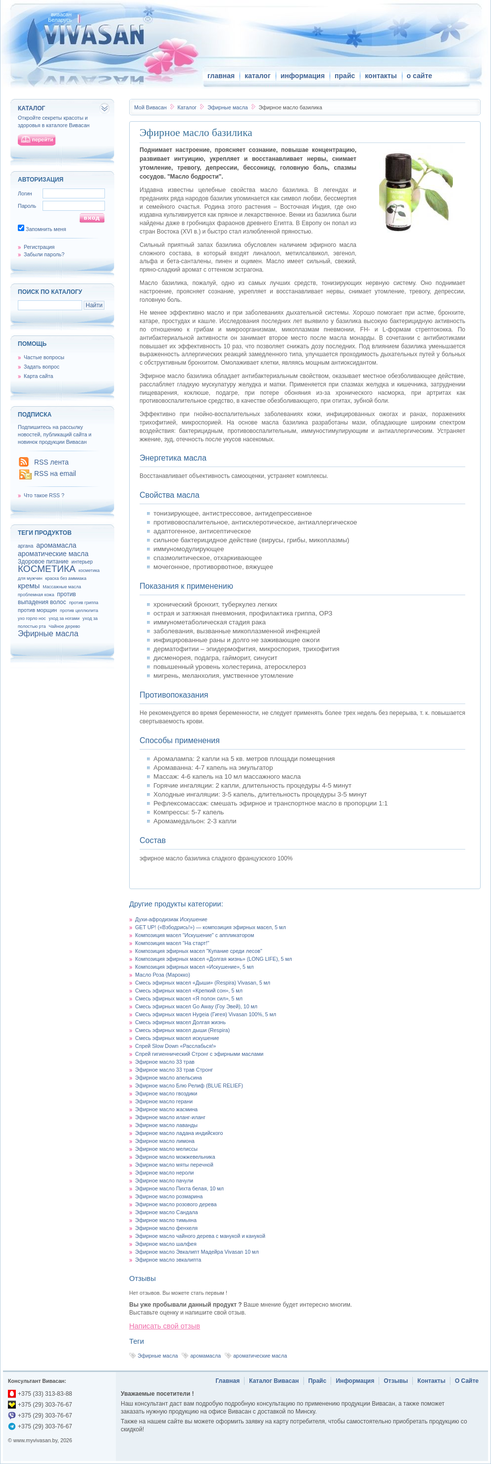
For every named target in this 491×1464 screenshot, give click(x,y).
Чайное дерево (64, 626)
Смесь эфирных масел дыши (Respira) (182, 1030)
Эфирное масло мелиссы (166, 1149)
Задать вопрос (41, 367)
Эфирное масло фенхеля (166, 1228)
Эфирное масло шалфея (165, 1244)
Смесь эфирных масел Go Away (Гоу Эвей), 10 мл (196, 1006)
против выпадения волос (47, 598)
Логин (25, 193)
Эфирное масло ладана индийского (179, 1133)
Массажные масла (62, 586)
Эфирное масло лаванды (166, 1125)
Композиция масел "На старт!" (172, 943)
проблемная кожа (36, 594)
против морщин (37, 610)
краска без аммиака (65, 578)
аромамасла (205, 1356)
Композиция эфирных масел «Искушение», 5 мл (194, 967)
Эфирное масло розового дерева (176, 1204)
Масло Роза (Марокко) (162, 975)
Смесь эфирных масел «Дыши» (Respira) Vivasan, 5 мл (202, 983)
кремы (29, 585)
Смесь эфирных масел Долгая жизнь (180, 1022)
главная (221, 76)
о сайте (419, 76)
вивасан (61, 14)
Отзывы (396, 1380)
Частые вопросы (44, 357)
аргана (25, 546)
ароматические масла (260, 1356)
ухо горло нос (32, 618)
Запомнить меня (46, 229)
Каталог (187, 107)
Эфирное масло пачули (164, 1180)
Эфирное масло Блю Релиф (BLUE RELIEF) (189, 1085)
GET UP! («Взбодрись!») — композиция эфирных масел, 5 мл (210, 927)
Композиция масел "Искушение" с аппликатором (194, 935)
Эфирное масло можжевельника (175, 1157)
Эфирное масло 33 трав (165, 1062)
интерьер (82, 562)
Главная (227, 1380)
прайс (345, 76)
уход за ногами (64, 618)
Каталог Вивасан (274, 1380)
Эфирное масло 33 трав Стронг (174, 1070)
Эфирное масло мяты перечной (174, 1165)
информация (303, 76)
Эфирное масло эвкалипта (168, 1260)
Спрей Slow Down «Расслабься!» (175, 1046)
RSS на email (55, 473)
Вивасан (150, 107)
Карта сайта (38, 376)
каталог (258, 76)
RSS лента (51, 462)
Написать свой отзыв (164, 1326)
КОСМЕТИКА (47, 569)
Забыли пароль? (44, 254)
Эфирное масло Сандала (166, 1212)
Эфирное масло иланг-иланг (170, 1117)
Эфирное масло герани (164, 1101)
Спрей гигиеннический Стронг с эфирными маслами (199, 1054)
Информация (355, 1380)
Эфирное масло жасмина (166, 1109)
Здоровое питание (43, 561)
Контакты (431, 1380)
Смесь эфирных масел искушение (177, 1038)
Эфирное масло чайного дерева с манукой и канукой (200, 1236)
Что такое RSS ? (44, 495)
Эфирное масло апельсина (168, 1078)
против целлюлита (79, 610)
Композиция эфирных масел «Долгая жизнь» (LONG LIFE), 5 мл (213, 959)
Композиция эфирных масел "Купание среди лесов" (198, 951)
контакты (380, 76)
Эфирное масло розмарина (168, 1196)
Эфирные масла (228, 107)
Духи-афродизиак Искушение (171, 919)
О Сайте (467, 1380)
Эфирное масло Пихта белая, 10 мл (179, 1188)
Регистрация (39, 247)
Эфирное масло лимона (165, 1141)
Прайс (317, 1380)
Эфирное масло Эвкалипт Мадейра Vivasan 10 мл (197, 1252)
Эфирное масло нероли (164, 1173)
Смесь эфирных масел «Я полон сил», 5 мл (189, 998)
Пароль (27, 206)
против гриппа (83, 602)
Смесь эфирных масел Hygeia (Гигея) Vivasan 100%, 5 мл (205, 1014)
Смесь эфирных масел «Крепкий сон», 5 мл (189, 990)
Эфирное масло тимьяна (165, 1220)
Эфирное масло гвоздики (166, 1093)
